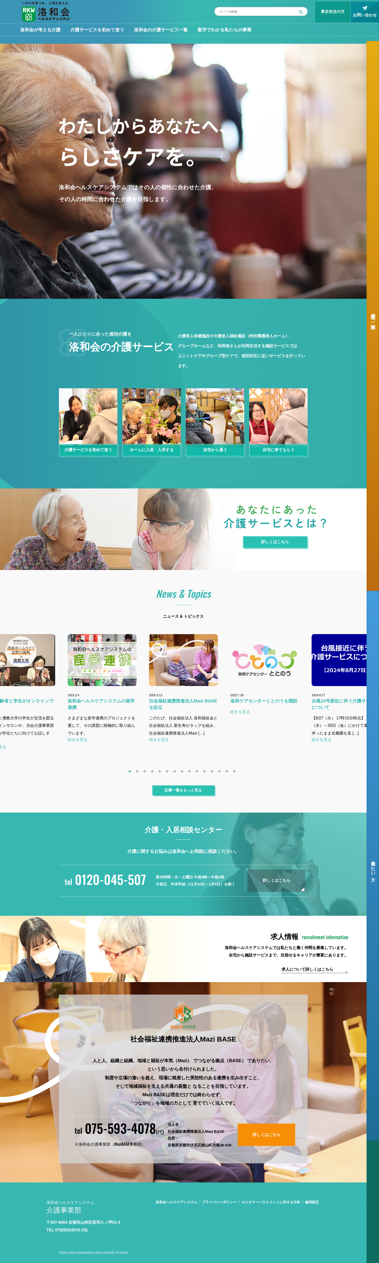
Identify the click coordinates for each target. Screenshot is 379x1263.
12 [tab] (213, 772)
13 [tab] (220, 772)
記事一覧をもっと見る (183, 790)
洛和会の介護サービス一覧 (161, 29)
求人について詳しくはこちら (307, 969)
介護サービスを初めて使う (97, 29)
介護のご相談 (373, 316)
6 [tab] (168, 772)
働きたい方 (373, 866)
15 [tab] (235, 772)
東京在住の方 (333, 11)
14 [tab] (228, 772)
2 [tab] (138, 772)
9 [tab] (190, 772)
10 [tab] (198, 772)
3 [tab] (145, 772)
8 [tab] (183, 772)
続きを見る (78, 740)
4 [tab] (153, 772)
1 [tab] (131, 772)
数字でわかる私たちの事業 (224, 29)
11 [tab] (205, 772)
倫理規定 (312, 1202)
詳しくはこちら (276, 880)
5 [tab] (160, 772)
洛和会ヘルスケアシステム (176, 1202)
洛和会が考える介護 (40, 29)
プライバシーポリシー (219, 1202)
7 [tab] (175, 772)
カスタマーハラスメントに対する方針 (270, 1202)
